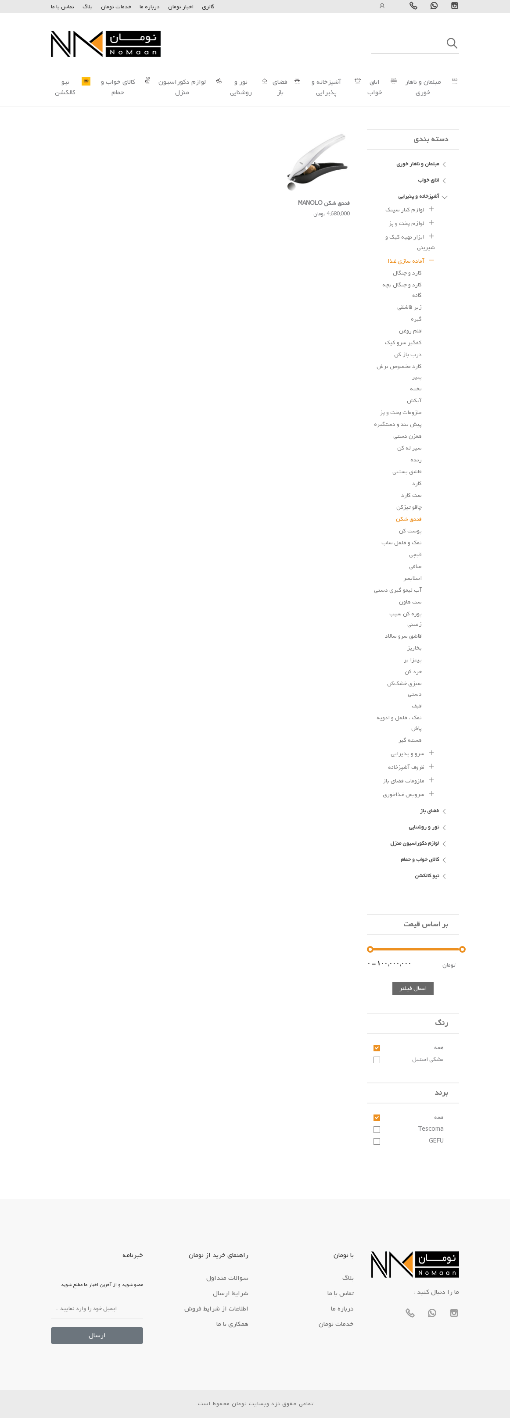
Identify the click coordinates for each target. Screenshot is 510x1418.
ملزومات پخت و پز (401, 412)
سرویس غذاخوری (409, 793)
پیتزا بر (413, 659)
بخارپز (414, 648)
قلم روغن (410, 331)
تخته (416, 388)
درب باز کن (408, 354)
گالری (208, 6)
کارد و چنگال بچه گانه (402, 290)
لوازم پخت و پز (412, 222)
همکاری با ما (232, 1324)
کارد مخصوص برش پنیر (399, 372)
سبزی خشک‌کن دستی (404, 689)
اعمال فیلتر (413, 988)
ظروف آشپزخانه (411, 766)
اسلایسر (412, 578)
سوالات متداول (227, 1278)
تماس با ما (62, 6)
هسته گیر (410, 740)
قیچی (415, 554)
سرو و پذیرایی (413, 752)
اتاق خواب (374, 87)
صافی (415, 566)
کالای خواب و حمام (118, 87)
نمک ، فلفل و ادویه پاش (399, 723)
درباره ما (149, 6)
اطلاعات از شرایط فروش (216, 1309)
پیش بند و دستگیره (398, 424)
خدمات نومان (116, 6)
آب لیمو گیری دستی (398, 590)
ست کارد (411, 495)
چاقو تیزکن (409, 507)
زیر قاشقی (409, 307)
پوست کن (410, 531)
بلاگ (88, 6)
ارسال (97, 1335)
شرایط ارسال (230, 1293)
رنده (416, 459)
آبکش (414, 400)
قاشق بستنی (407, 471)
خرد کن (413, 671)
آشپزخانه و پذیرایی (326, 87)
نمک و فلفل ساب (401, 542)
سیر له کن (409, 448)
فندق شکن (409, 519)
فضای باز (280, 87)
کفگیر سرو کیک (403, 342)
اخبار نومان (181, 6)
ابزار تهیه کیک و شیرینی (410, 241)
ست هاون (410, 602)
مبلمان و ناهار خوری (423, 87)
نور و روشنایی (241, 87)
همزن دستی (407, 436)
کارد (417, 483)
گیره (416, 319)
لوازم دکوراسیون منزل (182, 87)
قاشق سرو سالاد (403, 636)
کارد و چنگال (407, 273)
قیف (417, 706)
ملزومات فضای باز (409, 780)
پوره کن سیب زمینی (405, 619)
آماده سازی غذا (411, 260)
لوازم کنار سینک (410, 208)
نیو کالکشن (65, 87)
